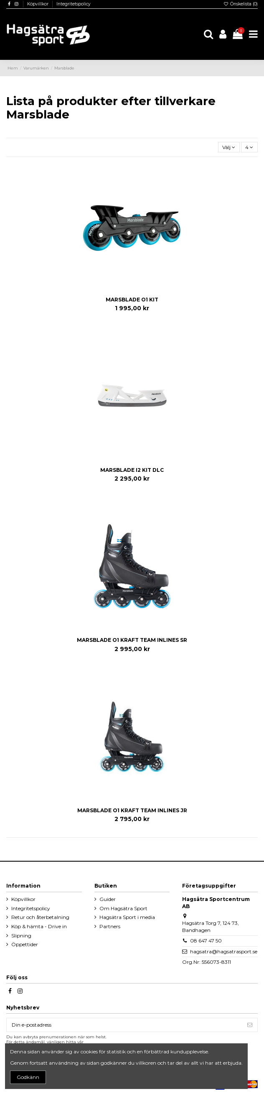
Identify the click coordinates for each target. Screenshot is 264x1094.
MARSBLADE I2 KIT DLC (132, 470)
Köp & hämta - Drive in (39, 926)
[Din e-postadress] (124, 1025)
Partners (109, 926)
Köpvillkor (38, 4)
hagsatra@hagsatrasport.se (223, 951)
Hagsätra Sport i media (127, 917)
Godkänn (28, 1077)
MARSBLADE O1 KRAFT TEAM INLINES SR (132, 640)
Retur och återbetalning (40, 917)
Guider (107, 899)
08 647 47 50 (206, 940)
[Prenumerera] (249, 1025)
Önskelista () (240, 4)
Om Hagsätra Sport (123, 908)
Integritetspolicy (73, 4)
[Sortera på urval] (229, 147)
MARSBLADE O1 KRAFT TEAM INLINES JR (132, 810)
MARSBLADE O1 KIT (132, 299)
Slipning (21, 935)
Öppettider (24, 944)
